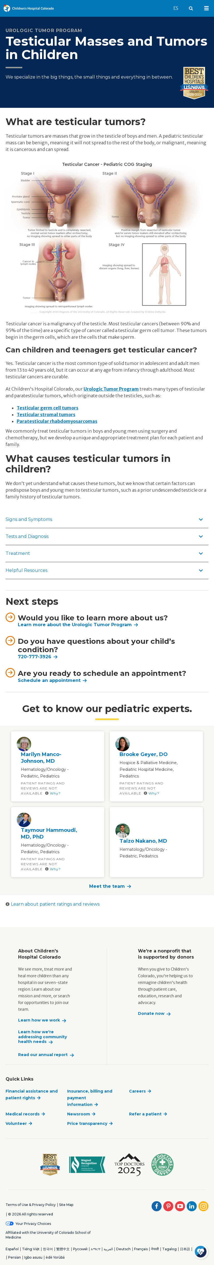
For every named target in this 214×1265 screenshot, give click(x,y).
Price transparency (87, 1123)
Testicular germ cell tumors (47, 408)
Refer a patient (145, 1114)
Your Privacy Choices (33, 1224)
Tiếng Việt (31, 1249)
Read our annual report (43, 1054)
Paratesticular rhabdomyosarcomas (57, 421)
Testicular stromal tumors (46, 414)
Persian (14, 1257)
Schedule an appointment (49, 680)
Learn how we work (39, 1020)
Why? (53, 793)
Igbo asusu (33, 1257)
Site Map (66, 1205)
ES (178, 5)
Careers (137, 1091)
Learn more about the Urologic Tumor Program (75, 624)
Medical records (23, 1114)
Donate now (151, 1013)
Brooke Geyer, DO (144, 754)
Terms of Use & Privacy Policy (31, 1205)
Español (12, 1249)
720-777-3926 (34, 656)
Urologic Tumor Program (111, 389)
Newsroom (78, 1114)
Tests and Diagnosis (104, 536)
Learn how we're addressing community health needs (42, 1037)
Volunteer (16, 1123)
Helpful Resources (104, 570)
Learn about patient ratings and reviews (52, 904)
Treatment (104, 553)
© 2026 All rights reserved (30, 1214)
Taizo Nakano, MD (143, 841)
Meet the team (107, 886)
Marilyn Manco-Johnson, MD (41, 757)
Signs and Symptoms (104, 519)
